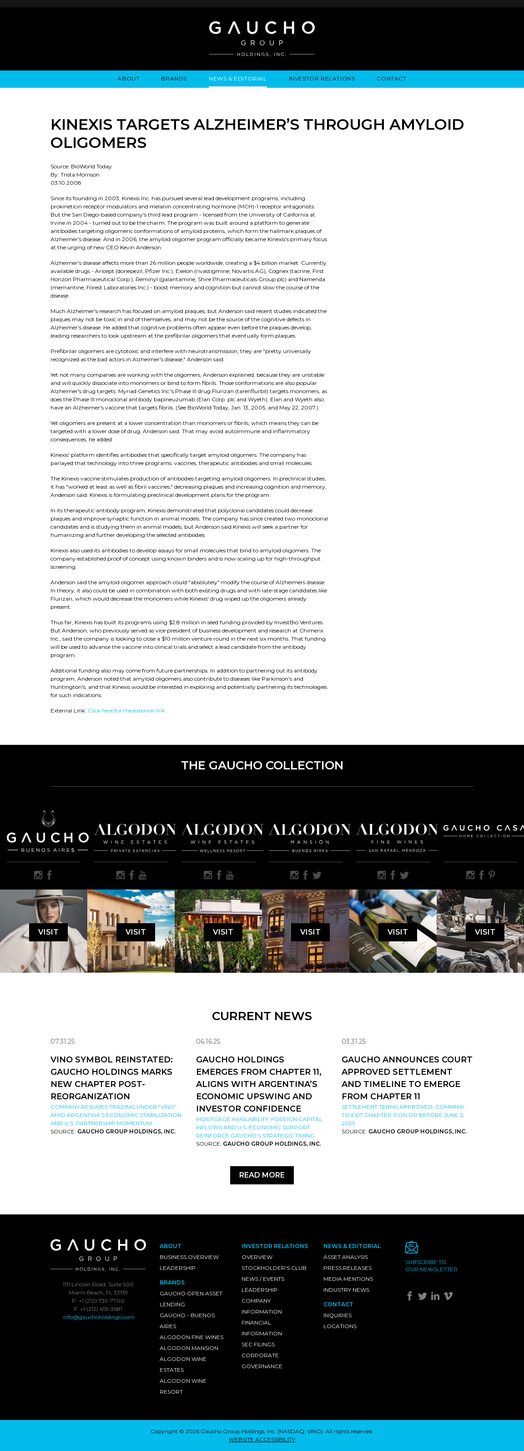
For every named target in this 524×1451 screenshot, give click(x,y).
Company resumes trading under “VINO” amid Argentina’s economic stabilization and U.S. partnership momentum (115, 1115)
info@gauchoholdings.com (98, 1317)
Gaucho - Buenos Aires (187, 1321)
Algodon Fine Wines (191, 1337)
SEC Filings (258, 1344)
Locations (340, 1326)
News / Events (263, 1278)
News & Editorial (238, 78)
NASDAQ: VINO (300, 1431)
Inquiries (337, 1315)
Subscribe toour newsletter (431, 1266)
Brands (174, 78)
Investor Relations (322, 78)
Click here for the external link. (127, 710)
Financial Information (262, 1328)
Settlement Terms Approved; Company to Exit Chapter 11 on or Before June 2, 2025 (403, 1115)
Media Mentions (348, 1278)
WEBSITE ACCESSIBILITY (262, 1439)
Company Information (262, 1306)
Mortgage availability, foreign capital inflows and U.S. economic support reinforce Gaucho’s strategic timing (259, 1127)
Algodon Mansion (189, 1348)
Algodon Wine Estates (183, 1364)
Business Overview (189, 1257)
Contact (391, 78)
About (128, 78)
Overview (257, 1257)
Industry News (346, 1289)
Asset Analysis (345, 1257)
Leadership (178, 1267)
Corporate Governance (262, 1361)
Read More (262, 1175)
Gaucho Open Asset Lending (191, 1299)
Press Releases (347, 1267)
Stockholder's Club (274, 1267)
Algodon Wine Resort (183, 1386)
